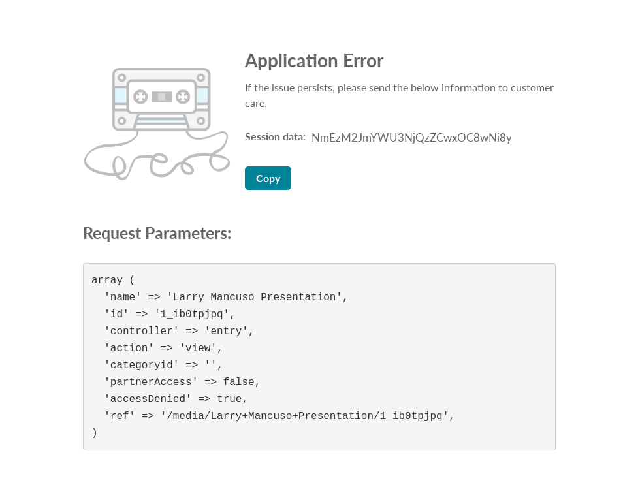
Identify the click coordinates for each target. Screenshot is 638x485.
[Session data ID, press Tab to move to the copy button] (409, 138)
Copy (268, 178)
